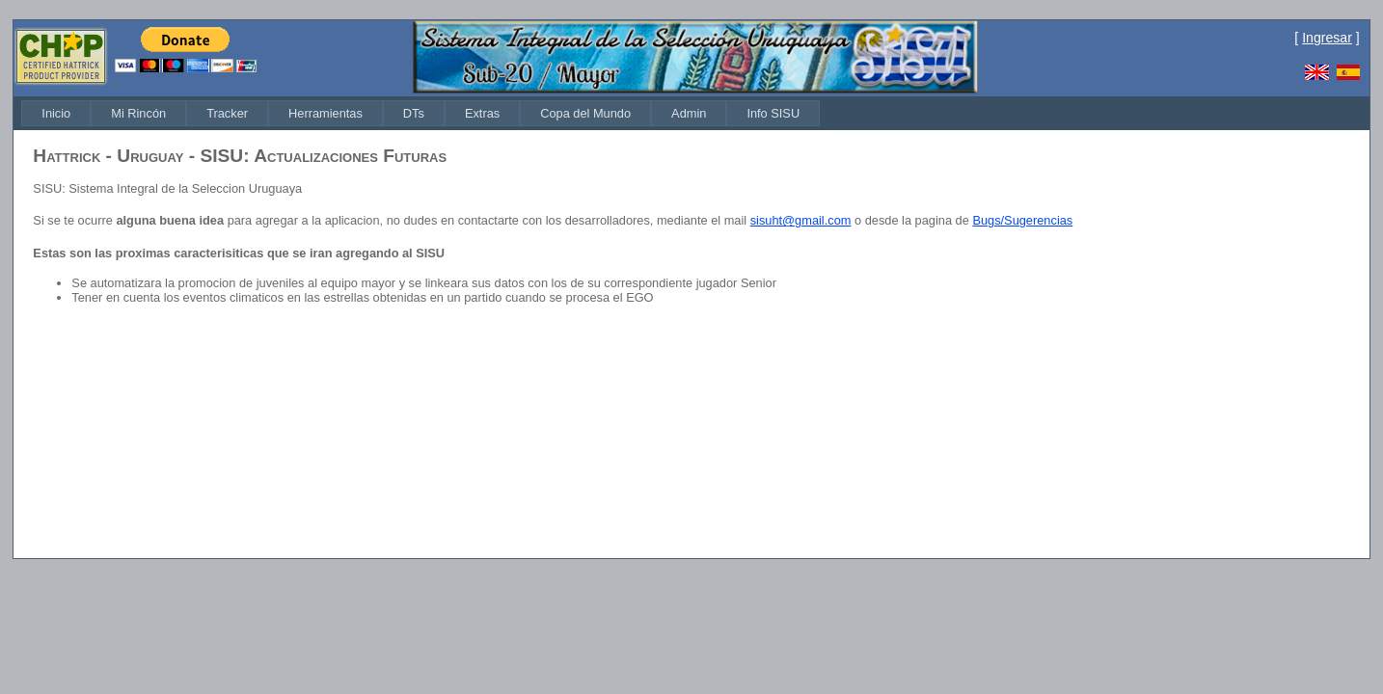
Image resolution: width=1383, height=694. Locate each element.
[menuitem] (56, 113)
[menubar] (420, 113)
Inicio (55, 113)
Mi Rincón (138, 113)
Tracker (227, 113)
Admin (688, 113)
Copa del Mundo (585, 113)
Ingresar (1327, 37)
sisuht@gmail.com (801, 220)
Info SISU (773, 113)
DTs (413, 113)
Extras (482, 113)
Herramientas (325, 113)
